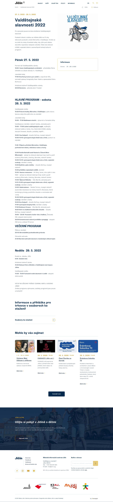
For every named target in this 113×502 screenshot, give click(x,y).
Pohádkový (28, 460)
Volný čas (54, 3)
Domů (16, 7)
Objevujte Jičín (23, 438)
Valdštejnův (28, 462)
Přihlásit (95, 463)
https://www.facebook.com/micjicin (17, 471)
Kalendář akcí (56, 394)
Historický (27, 457)
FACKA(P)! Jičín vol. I (46, 358)
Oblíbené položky (97, 3)
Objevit (40, 3)
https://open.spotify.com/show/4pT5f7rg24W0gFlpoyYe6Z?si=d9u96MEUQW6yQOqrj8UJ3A (34, 471)
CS (88, 3)
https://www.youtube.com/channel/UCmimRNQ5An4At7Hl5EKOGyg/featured (28, 471)
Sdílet (84, 7)
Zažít (47, 3)
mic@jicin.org (52, 466)
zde (86, 470)
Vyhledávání (93, 3)
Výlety (63, 3)
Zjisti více (19, 371)
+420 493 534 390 (51, 464)
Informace (71, 3)
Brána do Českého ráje (31, 464)
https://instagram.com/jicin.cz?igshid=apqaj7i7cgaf (23, 471)
